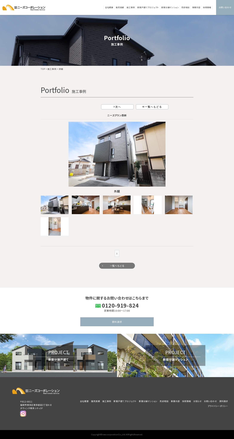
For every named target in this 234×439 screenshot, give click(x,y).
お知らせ (197, 401)
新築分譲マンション (170, 7)
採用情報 (207, 7)
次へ (118, 107)
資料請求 (117, 322)
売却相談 (185, 7)
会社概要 (109, 7)
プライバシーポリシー (218, 405)
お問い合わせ (225, 7)
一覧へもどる (153, 107)
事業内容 (196, 7)
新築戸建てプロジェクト (148, 7)
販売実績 (120, 7)
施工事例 (131, 7)
